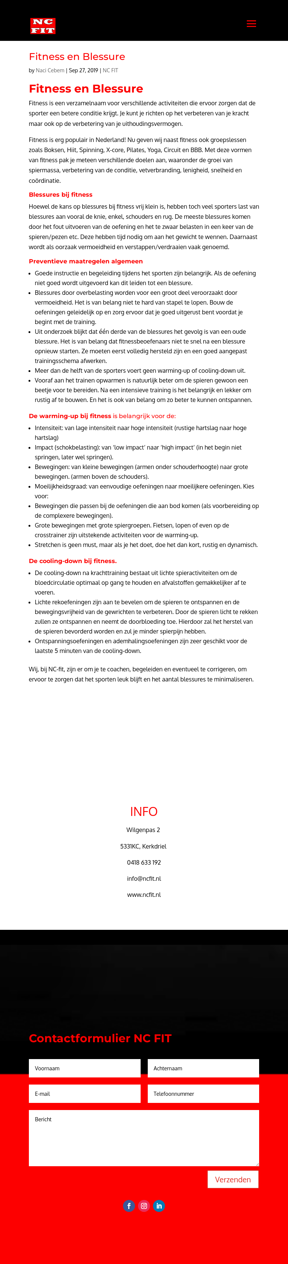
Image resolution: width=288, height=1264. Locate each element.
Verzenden (233, 1179)
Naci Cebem (50, 70)
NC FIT (110, 70)
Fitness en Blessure (77, 57)
